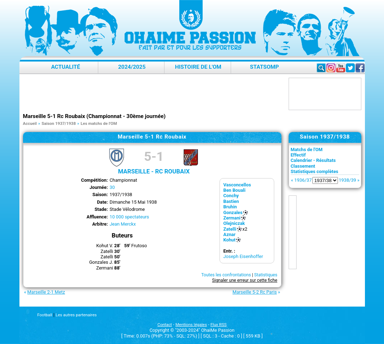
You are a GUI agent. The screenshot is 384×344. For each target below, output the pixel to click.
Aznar (229, 234)
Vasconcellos (237, 184)
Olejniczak (234, 223)
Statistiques (265, 274)
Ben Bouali (234, 190)
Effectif (298, 155)
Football (44, 314)
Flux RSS (219, 324)
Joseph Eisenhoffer (243, 256)
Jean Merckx (123, 224)
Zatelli (229, 229)
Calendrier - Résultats (313, 160)
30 (112, 187)
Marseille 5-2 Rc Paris (254, 292)
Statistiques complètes (314, 171)
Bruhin (230, 206)
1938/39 (347, 180)
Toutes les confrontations (226, 274)
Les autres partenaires (75, 314)
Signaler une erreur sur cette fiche (244, 280)
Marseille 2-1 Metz (46, 292)
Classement (303, 166)
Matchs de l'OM (307, 149)
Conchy (231, 195)
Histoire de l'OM (198, 67)
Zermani (232, 218)
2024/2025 (131, 67)
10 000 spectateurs (129, 216)
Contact (164, 324)
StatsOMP (264, 67)
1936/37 (303, 180)
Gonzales (233, 212)
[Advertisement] (154, 94)
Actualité (65, 67)
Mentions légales (191, 324)
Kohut (229, 240)
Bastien (231, 201)
